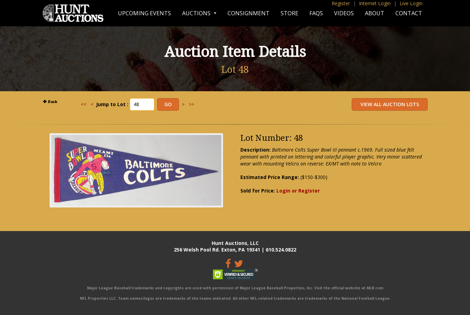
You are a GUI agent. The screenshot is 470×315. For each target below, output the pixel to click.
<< (83, 104)
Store (289, 13)
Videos (344, 13)
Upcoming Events (144, 13)
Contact (408, 13)
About (374, 13)
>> (191, 104)
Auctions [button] (197, 13)
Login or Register (298, 190)
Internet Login (375, 3)
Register (341, 3)
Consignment (249, 13)
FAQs (316, 13)
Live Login (411, 3)
